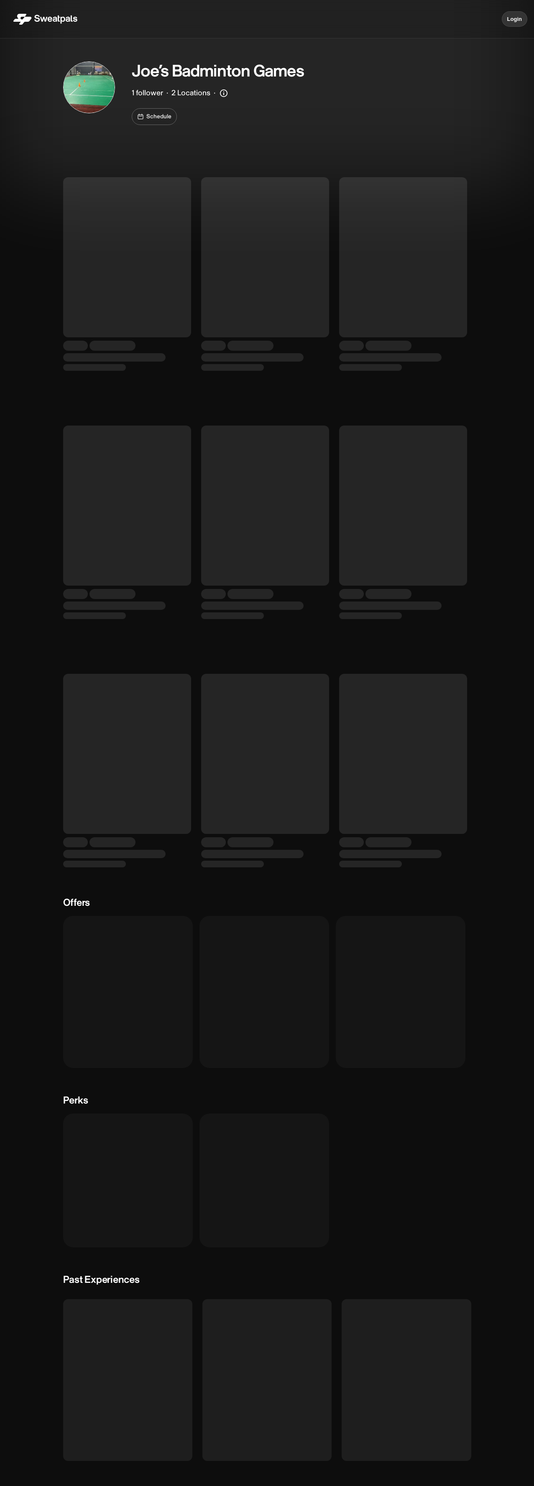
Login (514, 19)
